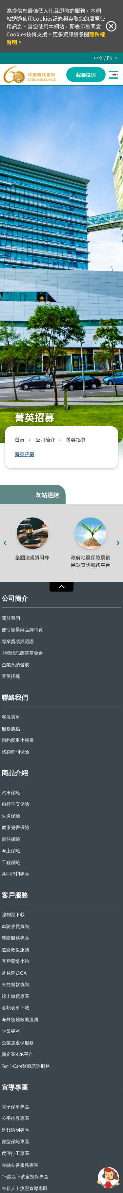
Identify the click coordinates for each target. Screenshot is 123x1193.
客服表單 (11, 717)
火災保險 (11, 816)
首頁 (20, 439)
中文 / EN (103, 58)
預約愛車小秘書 (18, 740)
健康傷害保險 (15, 827)
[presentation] (4, 543)
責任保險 (11, 839)
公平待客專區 (15, 1118)
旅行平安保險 (15, 804)
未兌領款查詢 (15, 984)
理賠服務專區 (15, 938)
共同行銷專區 (15, 874)
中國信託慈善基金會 (22, 653)
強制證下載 (13, 914)
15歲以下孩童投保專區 (25, 1176)
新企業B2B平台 (17, 1054)
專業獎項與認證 (18, 641)
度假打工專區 (15, 1153)
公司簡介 (45, 439)
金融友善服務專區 (20, 1165)
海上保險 (11, 850)
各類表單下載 (15, 1007)
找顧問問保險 (15, 752)
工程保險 (11, 862)
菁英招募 (76, 439)
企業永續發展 (15, 664)
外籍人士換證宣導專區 (25, 1188)
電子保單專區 (15, 1106)
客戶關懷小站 (15, 961)
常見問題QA (14, 973)
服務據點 (11, 728)
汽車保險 (11, 792)
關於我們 (11, 618)
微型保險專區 (15, 1141)
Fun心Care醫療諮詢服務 (26, 1066)
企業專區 (11, 1031)
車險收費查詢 (15, 926)
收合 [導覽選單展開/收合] (61, 586)
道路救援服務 (15, 949)
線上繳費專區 (15, 996)
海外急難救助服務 (20, 1019)
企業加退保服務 (18, 1043)
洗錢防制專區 (15, 1130)
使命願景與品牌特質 (22, 629)
